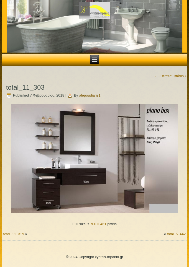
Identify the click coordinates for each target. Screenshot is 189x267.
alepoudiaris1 (89, 95)
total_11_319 (13, 234)
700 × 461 (98, 224)
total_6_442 (176, 234)
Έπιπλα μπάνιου (170, 76)
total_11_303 (25, 87)
